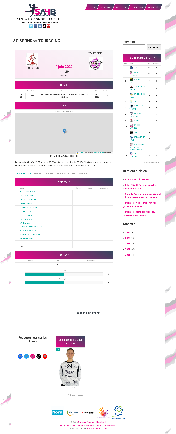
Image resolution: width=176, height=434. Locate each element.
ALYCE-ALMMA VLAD (28, 231)
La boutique (137, 7)
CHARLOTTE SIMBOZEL (28, 207)
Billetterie (121, 7)
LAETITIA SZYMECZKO (28, 200)
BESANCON (136, 120)
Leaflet (80, 153)
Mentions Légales (70, 425)
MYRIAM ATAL (25, 223)
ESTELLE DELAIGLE (27, 196)
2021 (127, 254)
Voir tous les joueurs (75, 395)
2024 (127, 238)
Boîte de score (23, 173)
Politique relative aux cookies (107, 425)
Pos (125, 64)
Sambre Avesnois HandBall (92, 421)
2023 (127, 243)
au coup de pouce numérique (97, 428)
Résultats (38, 173)
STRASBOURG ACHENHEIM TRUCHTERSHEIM (137, 147)
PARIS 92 (135, 132)
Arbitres (50, 173)
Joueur (22, 188)
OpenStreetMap (98, 153)
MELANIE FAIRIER (26, 238)
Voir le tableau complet (151, 162)
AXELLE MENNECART (28, 192)
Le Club (91, 7)
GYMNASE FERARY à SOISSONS (64, 111)
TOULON (135, 101)
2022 (127, 249)
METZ (134, 68)
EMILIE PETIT (24, 242)
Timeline (82, 173)
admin (61, 425)
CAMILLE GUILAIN (26, 215)
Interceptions (104, 188)
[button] (64, 131)
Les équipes (105, 7)
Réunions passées (66, 173)
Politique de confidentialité (86, 425)
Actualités (153, 7)
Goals (90, 188)
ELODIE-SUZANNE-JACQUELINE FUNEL (34, 227)
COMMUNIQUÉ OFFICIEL (137, 179)
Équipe (132, 64)
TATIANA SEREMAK (27, 219)
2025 (127, 232)
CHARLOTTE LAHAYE (27, 204)
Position (78, 188)
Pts (149, 64)
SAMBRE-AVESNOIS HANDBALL (40, 19)
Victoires (156, 64)
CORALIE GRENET (26, 211)
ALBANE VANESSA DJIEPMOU (31, 235)
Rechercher (129, 41)
